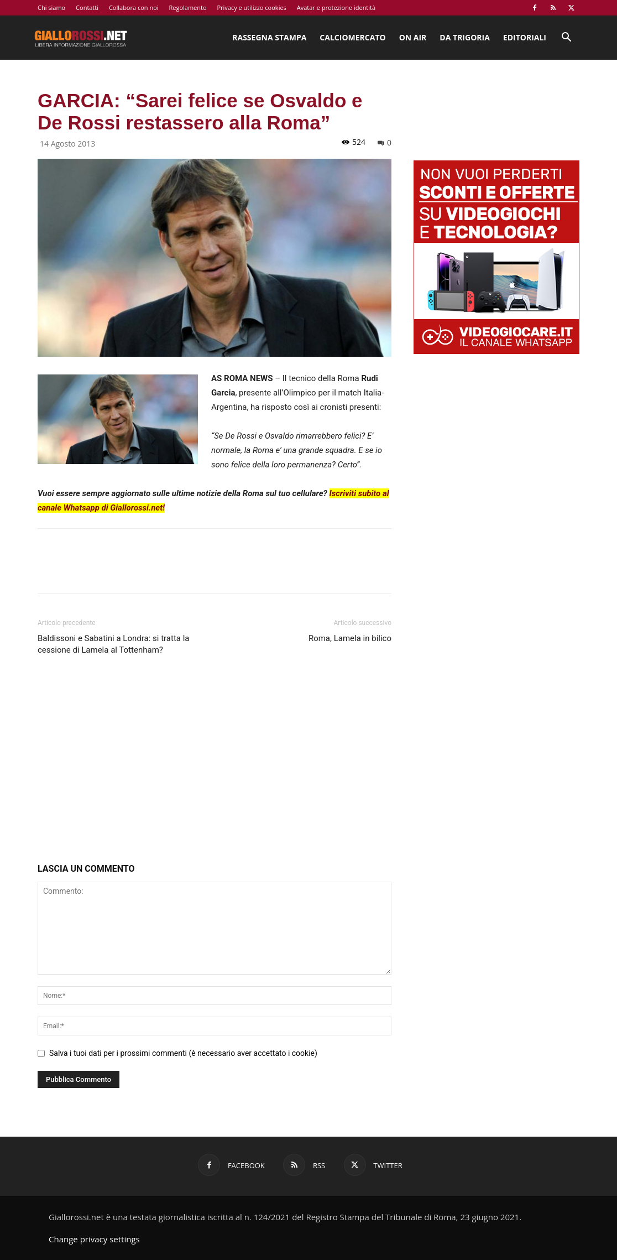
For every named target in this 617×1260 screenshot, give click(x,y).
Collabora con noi (134, 7)
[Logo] (80, 37)
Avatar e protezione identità (336, 7)
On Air (413, 37)
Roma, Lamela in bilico (349, 638)
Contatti (87, 7)
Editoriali (524, 37)
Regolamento (187, 7)
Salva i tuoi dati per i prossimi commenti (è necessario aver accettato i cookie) (183, 1053)
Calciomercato (352, 37)
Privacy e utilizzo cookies (251, 7)
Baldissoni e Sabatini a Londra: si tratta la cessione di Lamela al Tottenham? (114, 644)
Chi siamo (51, 7)
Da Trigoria (464, 37)
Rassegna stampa (269, 37)
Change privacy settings (94, 1239)
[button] (566, 38)
